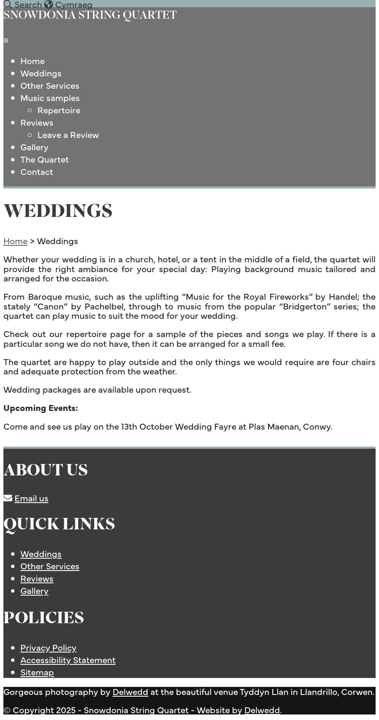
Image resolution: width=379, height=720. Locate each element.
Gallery (34, 147)
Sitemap (37, 672)
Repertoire (58, 110)
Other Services (49, 85)
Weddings (41, 73)
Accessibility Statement (68, 659)
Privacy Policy (48, 647)
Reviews (37, 122)
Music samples (50, 97)
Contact (36, 171)
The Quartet (44, 159)
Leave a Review (68, 134)
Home (32, 60)
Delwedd (130, 691)
